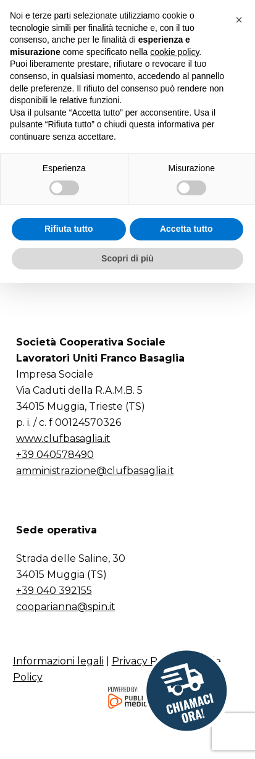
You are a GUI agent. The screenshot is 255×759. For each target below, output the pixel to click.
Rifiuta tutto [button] (68, 705)
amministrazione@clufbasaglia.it (95, 471)
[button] (228, 26)
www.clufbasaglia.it (63, 438)
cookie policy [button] (174, 527)
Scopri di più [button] (127, 734)
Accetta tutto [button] (186, 705)
